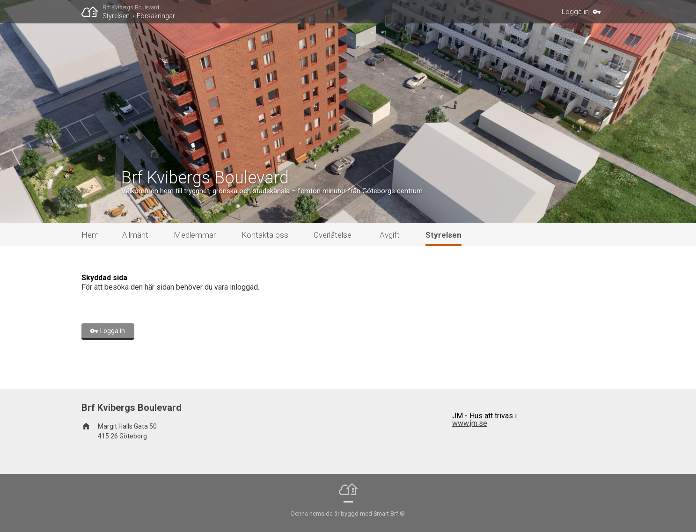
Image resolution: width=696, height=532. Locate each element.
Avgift (390, 235)
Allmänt (135, 235)
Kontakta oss (265, 235)
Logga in (575, 11)
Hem (90, 235)
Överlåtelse (333, 235)
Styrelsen (116, 16)
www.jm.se (469, 423)
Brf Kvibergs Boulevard (131, 7)
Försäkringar (156, 16)
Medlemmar (195, 235)
